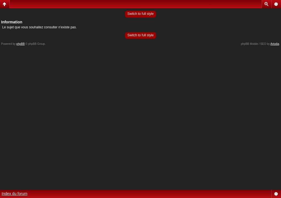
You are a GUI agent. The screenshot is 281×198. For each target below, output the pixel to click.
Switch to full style (140, 14)
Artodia (275, 43)
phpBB (21, 43)
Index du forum (14, 193)
